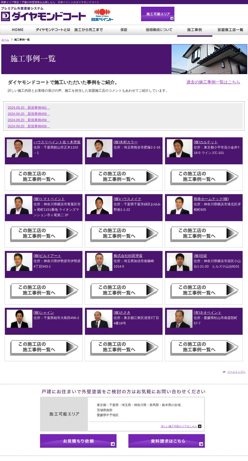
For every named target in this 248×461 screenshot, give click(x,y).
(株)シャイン (44, 312)
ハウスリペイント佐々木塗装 (57, 142)
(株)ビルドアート (47, 256)
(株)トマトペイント (49, 199)
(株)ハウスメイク (127, 199)
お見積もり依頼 (78, 441)
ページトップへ (236, 371)
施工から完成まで (88, 30)
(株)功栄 (200, 256)
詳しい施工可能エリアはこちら (179, 426)
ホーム (5, 39)
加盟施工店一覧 (230, 30)
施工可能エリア (157, 14)
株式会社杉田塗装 (128, 256)
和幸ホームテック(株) (211, 199)
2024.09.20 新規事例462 (29, 108)
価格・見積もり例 (159, 30)
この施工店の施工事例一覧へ (46, 177)
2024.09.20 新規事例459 (29, 114)
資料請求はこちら (166, 441)
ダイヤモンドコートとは (53, 30)
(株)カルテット (206, 142)
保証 (124, 30)
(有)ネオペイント (207, 312)
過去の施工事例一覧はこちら (213, 82)
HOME (17, 30)
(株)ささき (122, 312)
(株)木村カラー (126, 142)
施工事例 (194, 30)
